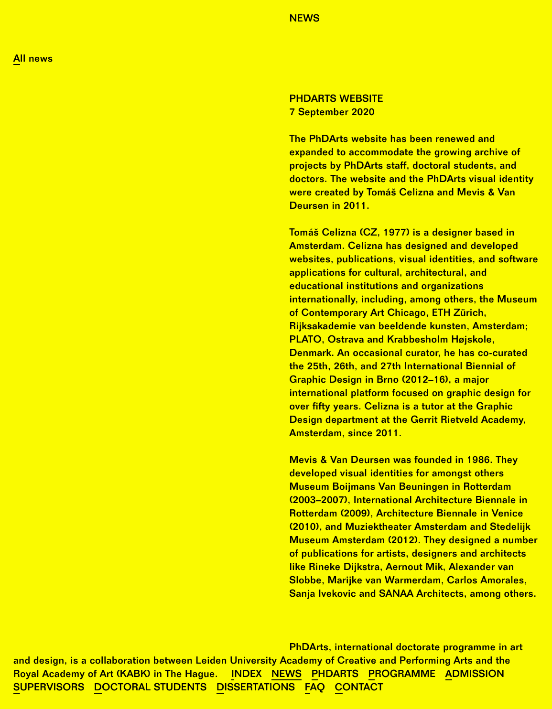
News (286, 675)
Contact (359, 689)
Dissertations (255, 689)
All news (33, 60)
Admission (475, 675)
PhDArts (335, 675)
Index (246, 675)
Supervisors (49, 689)
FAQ (315, 689)
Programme (402, 675)
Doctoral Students (150, 689)
